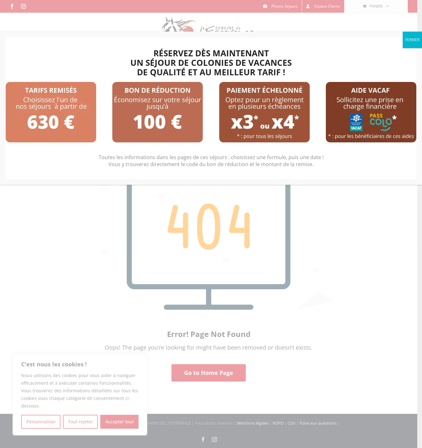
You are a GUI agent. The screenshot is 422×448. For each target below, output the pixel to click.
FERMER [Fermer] (412, 39)
